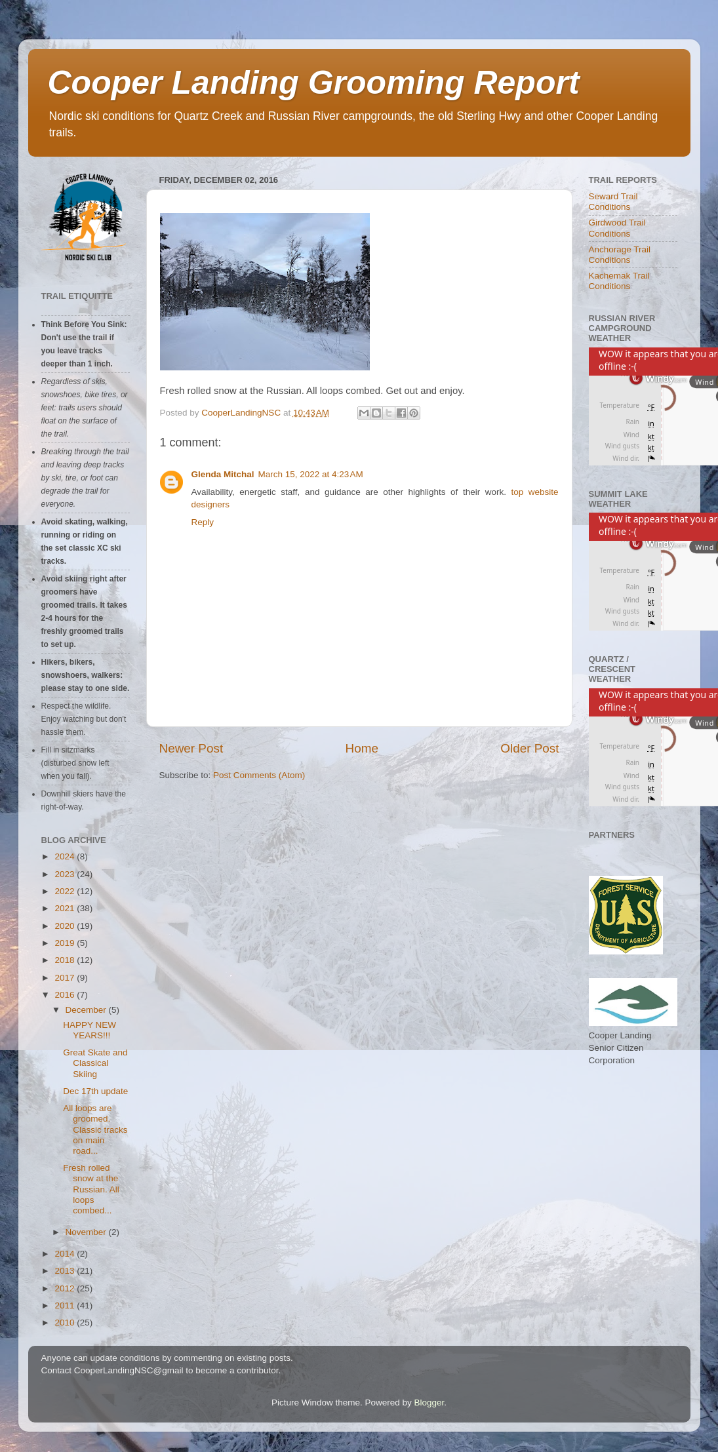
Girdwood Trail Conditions (617, 228)
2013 (65, 1271)
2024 (65, 856)
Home (362, 748)
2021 (65, 908)
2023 (65, 874)
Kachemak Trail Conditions (619, 281)
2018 (65, 960)
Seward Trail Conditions (613, 201)
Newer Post (191, 748)
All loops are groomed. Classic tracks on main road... (95, 1129)
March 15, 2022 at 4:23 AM (310, 474)
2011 (65, 1305)
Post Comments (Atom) (259, 775)
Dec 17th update (95, 1091)
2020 (65, 926)
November (87, 1232)
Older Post (529, 748)
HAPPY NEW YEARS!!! (89, 1030)
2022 (65, 891)
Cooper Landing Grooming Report (314, 82)
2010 (65, 1322)
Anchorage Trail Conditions (620, 255)
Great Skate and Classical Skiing (95, 1063)
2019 (65, 943)
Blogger (429, 1402)
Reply (202, 522)
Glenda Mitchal (222, 474)
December (87, 1010)
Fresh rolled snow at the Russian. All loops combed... (91, 1189)
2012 (65, 1288)
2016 (65, 995)
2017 (65, 978)
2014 (65, 1254)
